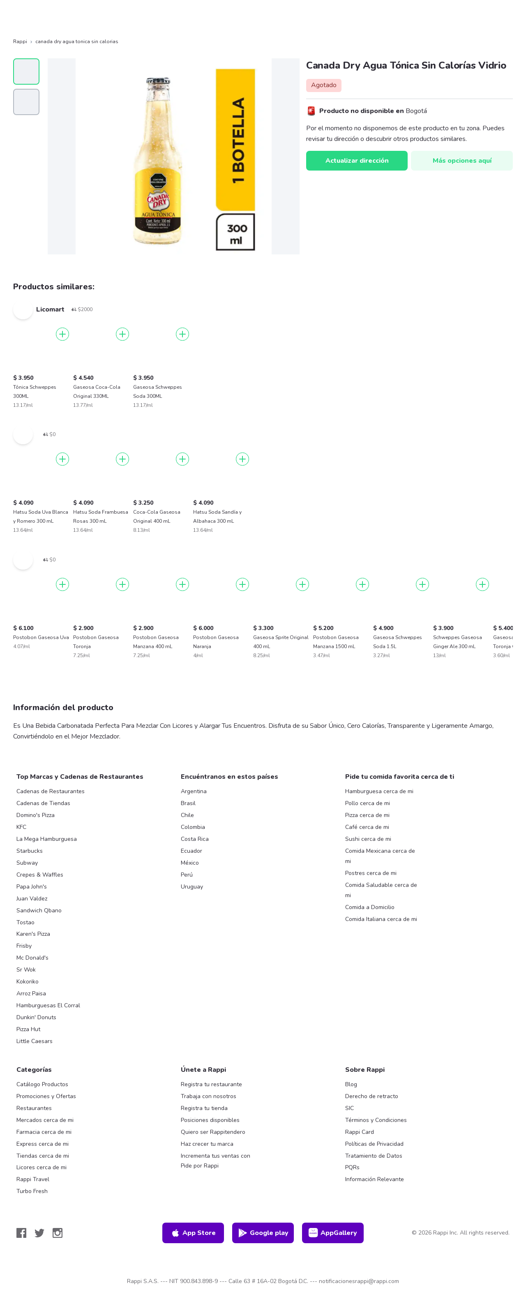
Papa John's (31, 887)
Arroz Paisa (31, 993)
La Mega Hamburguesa (46, 839)
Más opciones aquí (462, 160)
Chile (187, 815)
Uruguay (192, 887)
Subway (27, 863)
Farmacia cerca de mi (44, 1132)
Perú (187, 875)
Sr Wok (26, 970)
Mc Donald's (32, 958)
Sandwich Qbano (39, 910)
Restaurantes (34, 1108)
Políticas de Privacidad (374, 1144)
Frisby (24, 946)
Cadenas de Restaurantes (50, 791)
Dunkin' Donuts (36, 1017)
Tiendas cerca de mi (42, 1156)
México (190, 863)
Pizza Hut (28, 1029)
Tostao (25, 922)
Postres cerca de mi (371, 873)
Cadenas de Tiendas (43, 803)
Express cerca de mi (42, 1144)
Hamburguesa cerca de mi (379, 791)
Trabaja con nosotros (208, 1096)
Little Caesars (34, 1041)
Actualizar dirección (357, 160)
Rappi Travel (32, 1179)
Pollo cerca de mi (367, 803)
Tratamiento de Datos (373, 1156)
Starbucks (29, 851)
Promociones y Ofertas (46, 1096)
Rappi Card (359, 1132)
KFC (21, 827)
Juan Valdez (31, 898)
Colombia (193, 827)
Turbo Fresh (32, 1191)
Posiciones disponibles (210, 1120)
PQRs (352, 1167)
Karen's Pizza (33, 934)
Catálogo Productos (42, 1084)
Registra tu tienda (204, 1108)
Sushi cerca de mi (368, 839)
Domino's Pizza (35, 815)
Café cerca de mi (367, 827)
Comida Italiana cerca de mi (381, 919)
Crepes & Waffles (39, 875)
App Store (193, 1233)
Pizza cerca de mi (367, 815)
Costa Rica (195, 839)
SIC (349, 1108)
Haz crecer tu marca (207, 1144)
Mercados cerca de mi (45, 1120)
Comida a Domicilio (369, 907)
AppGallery (333, 1233)
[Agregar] (62, 334)
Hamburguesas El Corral (48, 1005)
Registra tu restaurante (211, 1084)
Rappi (20, 41)
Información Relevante (374, 1179)
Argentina (194, 791)
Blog (351, 1084)
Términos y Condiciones (376, 1120)
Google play (263, 1233)
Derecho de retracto (371, 1096)
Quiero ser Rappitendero (213, 1132)
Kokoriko (27, 982)
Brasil (188, 803)
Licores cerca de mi (41, 1167)
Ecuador (191, 851)
